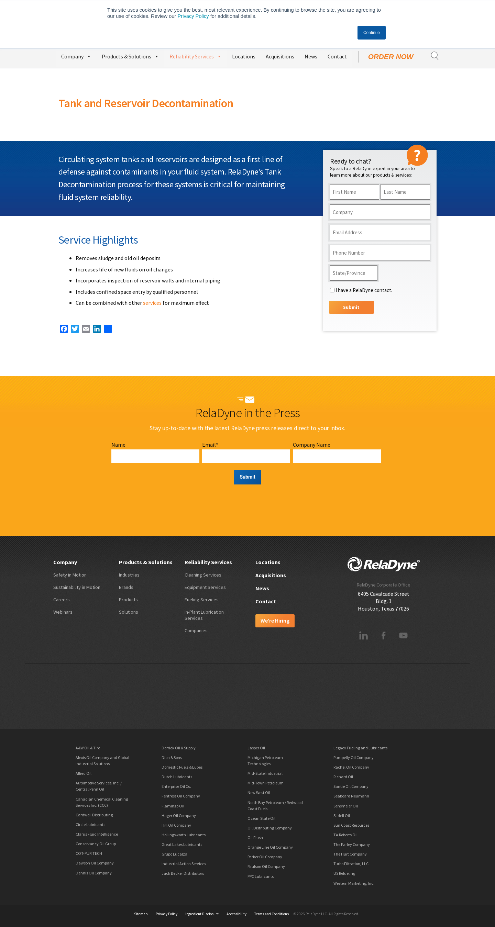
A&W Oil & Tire (88, 747)
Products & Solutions (130, 55)
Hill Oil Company (176, 825)
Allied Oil (83, 773)
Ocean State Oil (261, 818)
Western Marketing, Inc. (353, 883)
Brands (126, 587)
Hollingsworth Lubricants (184, 834)
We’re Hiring (275, 620)
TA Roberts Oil (345, 834)
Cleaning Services (203, 575)
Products (128, 599)
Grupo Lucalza (174, 854)
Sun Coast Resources (351, 825)
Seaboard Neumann (351, 795)
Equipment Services (205, 587)
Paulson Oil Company (266, 866)
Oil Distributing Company (270, 827)
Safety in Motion (70, 575)
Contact (337, 56)
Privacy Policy (193, 16)
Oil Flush (255, 837)
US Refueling (344, 873)
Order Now (391, 56)
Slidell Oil (341, 815)
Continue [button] (371, 32)
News (311, 56)
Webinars (63, 612)
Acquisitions (280, 56)
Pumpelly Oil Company (353, 757)
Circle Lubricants (90, 824)
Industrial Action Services (184, 863)
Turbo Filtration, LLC (350, 863)
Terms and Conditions (271, 914)
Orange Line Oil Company (270, 847)
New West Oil (259, 792)
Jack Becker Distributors (183, 873)
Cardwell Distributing (94, 814)
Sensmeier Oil (345, 805)
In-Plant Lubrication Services (204, 615)
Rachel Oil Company (351, 767)
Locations (243, 56)
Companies (196, 630)
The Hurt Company (350, 854)
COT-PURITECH (89, 853)
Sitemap (141, 914)
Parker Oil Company (265, 856)
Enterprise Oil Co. (176, 786)
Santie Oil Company (350, 786)
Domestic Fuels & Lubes (182, 767)
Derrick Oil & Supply (179, 747)
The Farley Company (351, 844)
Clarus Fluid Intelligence (97, 834)
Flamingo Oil (173, 805)
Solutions (128, 612)
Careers (61, 599)
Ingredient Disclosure (202, 914)
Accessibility (236, 914)
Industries (129, 575)
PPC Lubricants (261, 876)
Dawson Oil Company (95, 862)
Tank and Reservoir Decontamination (145, 103)
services (152, 302)
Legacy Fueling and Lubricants (360, 747)
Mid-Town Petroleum (266, 782)
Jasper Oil (256, 747)
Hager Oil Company (179, 815)
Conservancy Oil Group (96, 843)
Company (76, 55)
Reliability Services (195, 55)
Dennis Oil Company (94, 872)
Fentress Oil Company (181, 795)
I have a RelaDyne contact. (364, 290)
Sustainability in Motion (76, 587)
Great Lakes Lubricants (182, 844)
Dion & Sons (172, 757)
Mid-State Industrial (265, 773)
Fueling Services (202, 599)
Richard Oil (343, 776)
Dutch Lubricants (177, 776)
